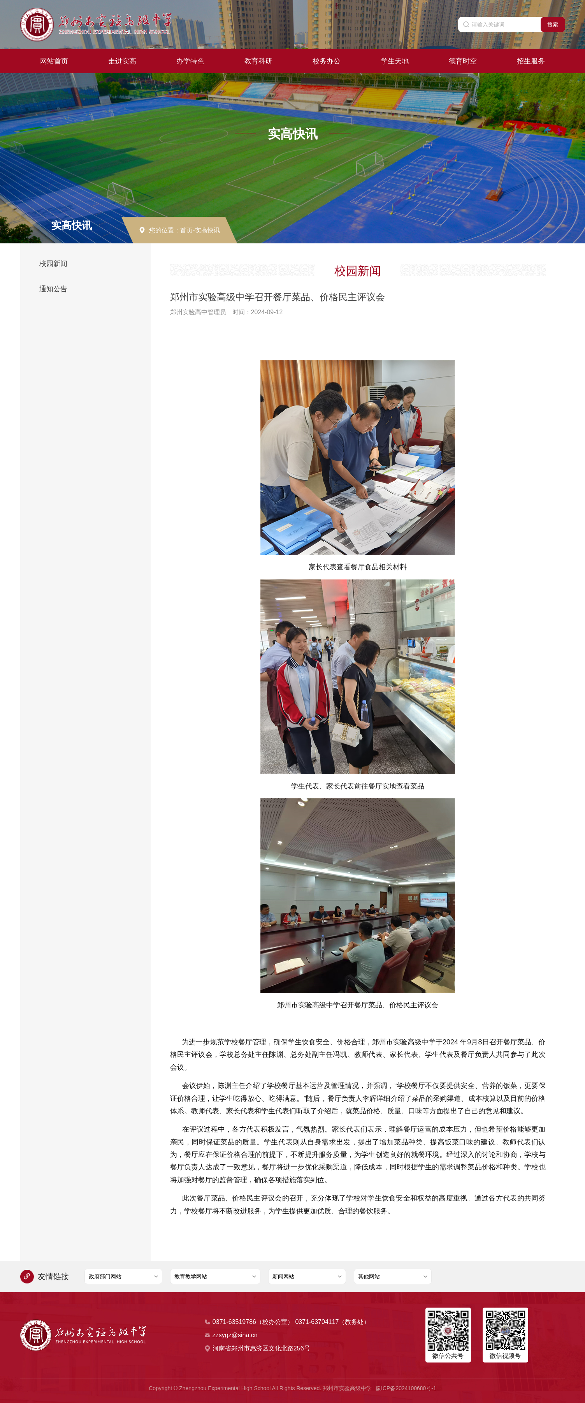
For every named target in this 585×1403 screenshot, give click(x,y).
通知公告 (53, 289)
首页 (186, 230)
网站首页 (54, 61)
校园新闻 (53, 264)
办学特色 (190, 61)
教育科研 (258, 61)
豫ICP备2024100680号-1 (406, 1388)
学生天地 (395, 61)
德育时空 (463, 61)
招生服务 (531, 61)
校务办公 (327, 61)
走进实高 (122, 61)
